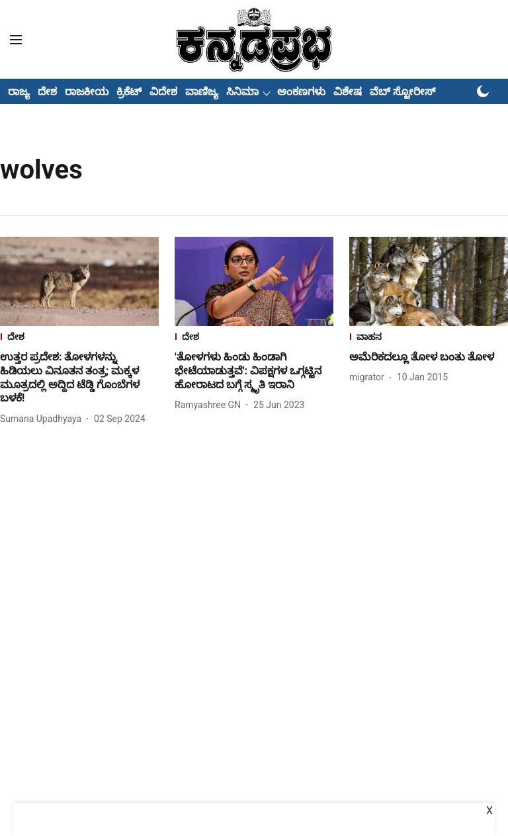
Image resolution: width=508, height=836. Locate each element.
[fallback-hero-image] (79, 281)
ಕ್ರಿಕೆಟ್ (129, 91)
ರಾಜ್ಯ (19, 91)
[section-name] (79, 338)
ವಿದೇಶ (163, 91)
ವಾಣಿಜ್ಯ (201, 91)
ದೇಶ (47, 91)
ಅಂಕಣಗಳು (301, 91)
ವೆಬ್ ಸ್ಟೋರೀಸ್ (402, 91)
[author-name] (43, 419)
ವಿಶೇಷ (347, 91)
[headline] (79, 378)
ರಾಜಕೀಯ (86, 91)
